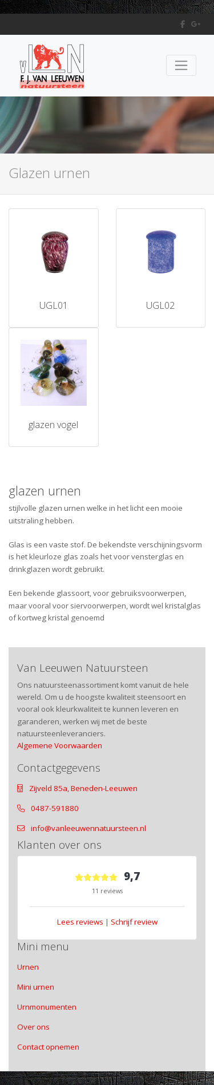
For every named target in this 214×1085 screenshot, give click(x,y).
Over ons (33, 1027)
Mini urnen (35, 987)
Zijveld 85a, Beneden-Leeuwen (83, 788)
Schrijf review (134, 922)
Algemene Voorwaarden (59, 745)
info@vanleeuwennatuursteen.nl (88, 828)
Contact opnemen (48, 1047)
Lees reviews (80, 922)
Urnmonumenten (46, 1007)
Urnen (28, 967)
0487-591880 (55, 808)
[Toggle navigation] (181, 65)
